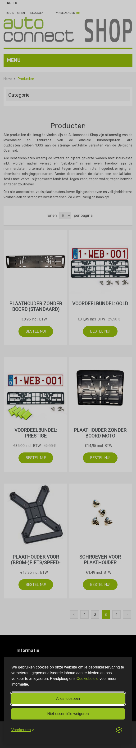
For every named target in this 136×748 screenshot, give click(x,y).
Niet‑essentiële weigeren (68, 714)
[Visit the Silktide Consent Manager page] (119, 730)
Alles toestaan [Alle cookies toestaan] (68, 698)
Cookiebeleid (88, 679)
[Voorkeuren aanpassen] (22, 730)
